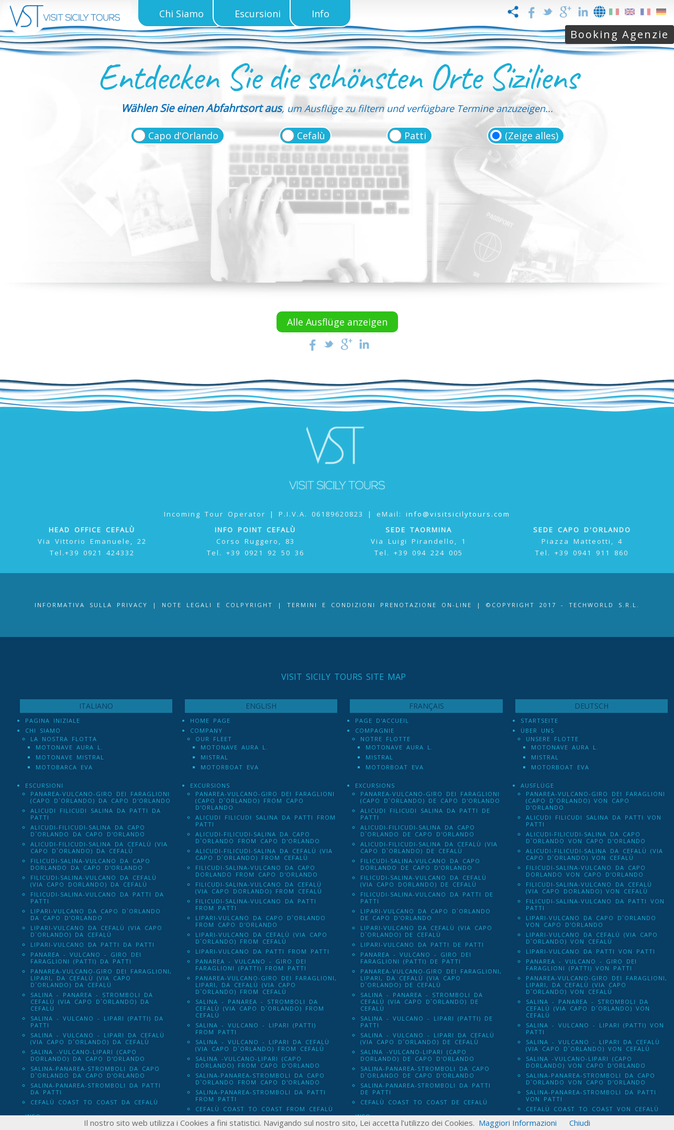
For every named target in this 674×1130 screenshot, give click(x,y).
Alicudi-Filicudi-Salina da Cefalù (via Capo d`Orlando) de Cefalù (429, 847)
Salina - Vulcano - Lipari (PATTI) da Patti (96, 1021)
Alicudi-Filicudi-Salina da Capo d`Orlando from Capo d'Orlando (257, 837)
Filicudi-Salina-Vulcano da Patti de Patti (426, 897)
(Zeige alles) (531, 135)
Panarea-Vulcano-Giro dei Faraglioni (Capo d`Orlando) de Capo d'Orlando (430, 797)
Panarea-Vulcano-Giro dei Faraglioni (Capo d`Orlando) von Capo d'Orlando (595, 800)
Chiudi (579, 1122)
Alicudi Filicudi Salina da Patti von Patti (593, 820)
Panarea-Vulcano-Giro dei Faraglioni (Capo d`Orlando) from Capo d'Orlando (265, 800)
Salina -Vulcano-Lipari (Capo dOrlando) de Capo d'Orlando (417, 1055)
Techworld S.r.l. (604, 605)
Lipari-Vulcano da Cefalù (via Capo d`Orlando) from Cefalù (261, 938)
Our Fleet (213, 739)
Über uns (537, 730)
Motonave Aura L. (69, 747)
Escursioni (44, 785)
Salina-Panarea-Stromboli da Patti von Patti (591, 1095)
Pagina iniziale (52, 720)
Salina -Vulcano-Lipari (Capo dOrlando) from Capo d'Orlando (257, 1062)
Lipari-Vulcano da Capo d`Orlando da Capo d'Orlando (95, 914)
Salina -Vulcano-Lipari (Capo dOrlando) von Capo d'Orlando (586, 1062)
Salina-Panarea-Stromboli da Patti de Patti (425, 1088)
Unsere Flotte (552, 739)
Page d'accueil (382, 720)
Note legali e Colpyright (217, 605)
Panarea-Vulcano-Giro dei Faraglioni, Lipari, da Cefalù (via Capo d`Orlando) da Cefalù (101, 978)
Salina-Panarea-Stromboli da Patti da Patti (95, 1088)
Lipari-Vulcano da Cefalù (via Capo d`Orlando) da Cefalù (96, 931)
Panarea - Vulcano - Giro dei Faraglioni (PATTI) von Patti (581, 964)
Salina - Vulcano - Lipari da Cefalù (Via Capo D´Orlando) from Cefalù (262, 1045)
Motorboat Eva (230, 767)
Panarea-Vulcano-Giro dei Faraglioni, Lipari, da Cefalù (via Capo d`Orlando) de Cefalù (431, 978)
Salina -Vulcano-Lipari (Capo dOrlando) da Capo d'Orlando (87, 1055)
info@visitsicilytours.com (458, 514)
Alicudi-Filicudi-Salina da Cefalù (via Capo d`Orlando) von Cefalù (594, 854)
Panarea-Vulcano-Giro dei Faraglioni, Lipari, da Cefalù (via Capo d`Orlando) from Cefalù (266, 984)
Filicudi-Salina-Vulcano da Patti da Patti (97, 897)
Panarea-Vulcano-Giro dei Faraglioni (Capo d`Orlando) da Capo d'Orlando (100, 797)
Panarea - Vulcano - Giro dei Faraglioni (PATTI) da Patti (85, 957)
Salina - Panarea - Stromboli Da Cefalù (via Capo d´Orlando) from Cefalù (259, 1008)
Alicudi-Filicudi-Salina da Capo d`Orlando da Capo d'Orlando (87, 830)
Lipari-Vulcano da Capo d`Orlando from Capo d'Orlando (260, 921)
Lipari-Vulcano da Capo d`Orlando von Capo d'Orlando (591, 921)
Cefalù (311, 135)
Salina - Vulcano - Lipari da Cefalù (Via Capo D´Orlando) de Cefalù (427, 1038)
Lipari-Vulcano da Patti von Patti (590, 951)
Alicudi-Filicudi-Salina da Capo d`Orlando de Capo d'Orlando (417, 830)
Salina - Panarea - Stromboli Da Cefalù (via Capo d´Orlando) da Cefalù (91, 1001)
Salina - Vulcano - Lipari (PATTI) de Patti (426, 1021)
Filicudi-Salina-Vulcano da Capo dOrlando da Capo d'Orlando (90, 864)
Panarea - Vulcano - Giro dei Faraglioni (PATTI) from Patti (250, 964)
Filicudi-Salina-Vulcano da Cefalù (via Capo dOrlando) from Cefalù (258, 887)
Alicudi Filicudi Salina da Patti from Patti (265, 820)
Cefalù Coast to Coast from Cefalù (264, 1109)
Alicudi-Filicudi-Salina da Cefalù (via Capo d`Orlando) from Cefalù (264, 854)
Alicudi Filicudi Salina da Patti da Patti (95, 814)
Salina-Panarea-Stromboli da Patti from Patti (260, 1095)
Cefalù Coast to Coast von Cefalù (592, 1109)
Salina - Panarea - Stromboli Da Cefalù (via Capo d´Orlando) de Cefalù (421, 1001)
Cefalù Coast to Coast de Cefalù (424, 1102)
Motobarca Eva (64, 767)
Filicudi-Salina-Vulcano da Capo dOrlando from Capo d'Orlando (256, 871)
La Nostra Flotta (63, 739)
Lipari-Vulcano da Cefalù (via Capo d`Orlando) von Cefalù (592, 938)
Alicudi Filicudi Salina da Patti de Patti (425, 814)
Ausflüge (537, 785)
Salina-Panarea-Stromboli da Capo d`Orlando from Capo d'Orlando (260, 1078)
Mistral (214, 757)
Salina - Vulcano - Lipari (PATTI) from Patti (255, 1028)
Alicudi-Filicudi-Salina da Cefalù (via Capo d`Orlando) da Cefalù (99, 847)
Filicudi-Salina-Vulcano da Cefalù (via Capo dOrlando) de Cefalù (423, 881)
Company (206, 730)
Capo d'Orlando (183, 135)
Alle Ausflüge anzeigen (337, 322)
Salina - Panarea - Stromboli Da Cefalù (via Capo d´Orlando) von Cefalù (588, 1008)
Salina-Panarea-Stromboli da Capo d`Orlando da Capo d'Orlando (95, 1072)
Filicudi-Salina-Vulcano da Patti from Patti (255, 904)
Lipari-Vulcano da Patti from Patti (262, 951)
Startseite (539, 720)
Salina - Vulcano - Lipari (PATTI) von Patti (595, 1028)
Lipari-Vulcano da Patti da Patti (92, 944)
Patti (415, 135)
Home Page (210, 720)
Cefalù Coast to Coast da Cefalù (94, 1102)
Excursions (210, 785)
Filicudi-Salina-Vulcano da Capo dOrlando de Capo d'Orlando (420, 864)
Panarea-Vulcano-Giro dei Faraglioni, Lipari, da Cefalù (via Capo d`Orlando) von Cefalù (596, 984)
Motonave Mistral (70, 757)
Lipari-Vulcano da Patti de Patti (422, 944)
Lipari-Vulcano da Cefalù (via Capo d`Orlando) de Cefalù (426, 931)
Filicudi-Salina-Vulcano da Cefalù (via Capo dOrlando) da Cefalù (93, 881)
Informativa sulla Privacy (91, 605)
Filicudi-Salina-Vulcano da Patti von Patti (595, 904)
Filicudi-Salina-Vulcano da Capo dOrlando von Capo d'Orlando (586, 871)
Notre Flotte (385, 739)
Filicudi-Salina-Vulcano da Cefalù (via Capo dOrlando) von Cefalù (589, 887)
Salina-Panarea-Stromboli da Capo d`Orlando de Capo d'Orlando (425, 1072)
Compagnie (374, 730)
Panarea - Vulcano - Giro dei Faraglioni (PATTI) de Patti (415, 957)
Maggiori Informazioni (518, 1122)
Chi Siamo (43, 730)
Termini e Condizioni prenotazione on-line (379, 605)
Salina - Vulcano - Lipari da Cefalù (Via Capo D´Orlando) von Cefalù (593, 1045)
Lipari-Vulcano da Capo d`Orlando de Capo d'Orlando (425, 914)
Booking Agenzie (619, 34)
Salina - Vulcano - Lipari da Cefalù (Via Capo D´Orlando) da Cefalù (97, 1038)
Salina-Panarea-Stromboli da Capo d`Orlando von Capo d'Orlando (590, 1078)
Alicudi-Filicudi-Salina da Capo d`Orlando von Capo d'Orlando (586, 837)
